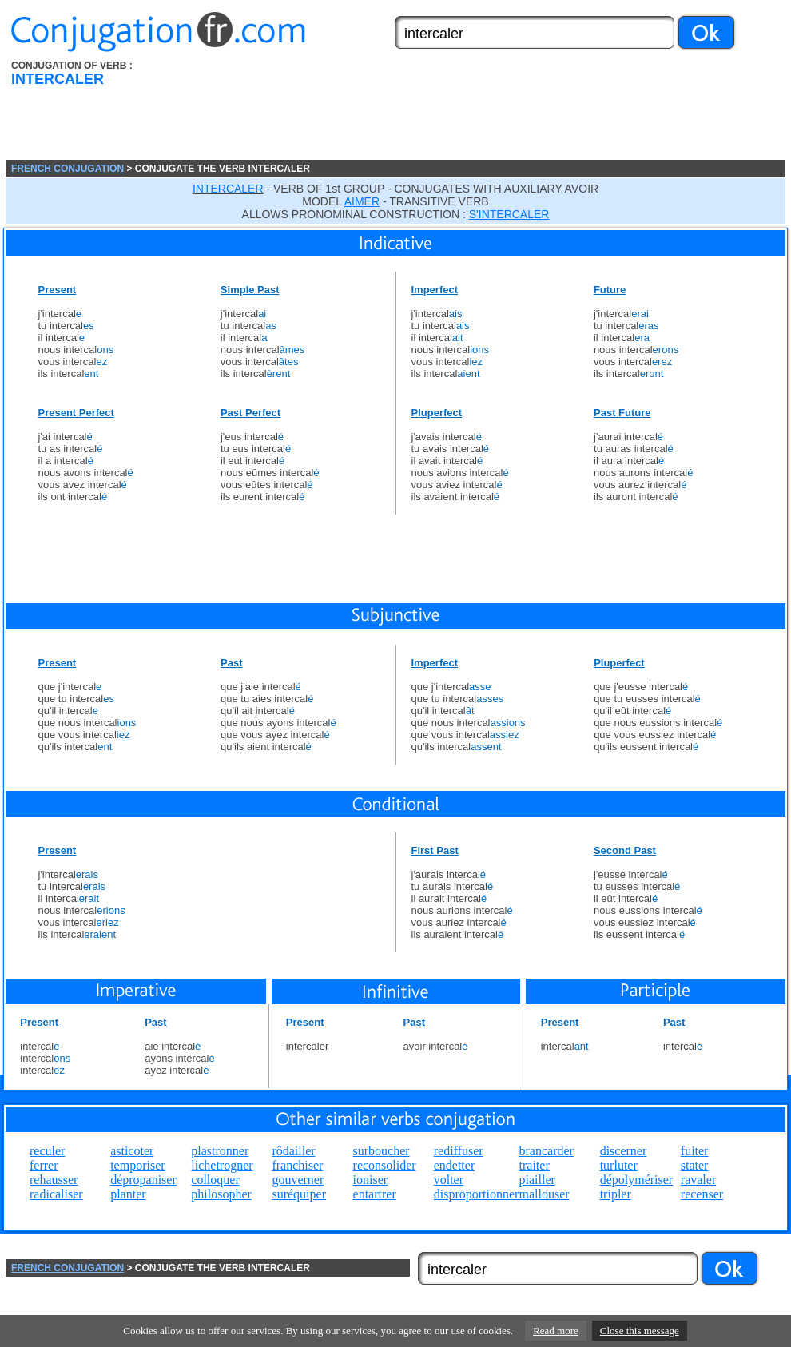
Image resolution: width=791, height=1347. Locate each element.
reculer (47, 1151)
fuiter (695, 1151)
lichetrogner (221, 1165)
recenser (702, 1194)
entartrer (374, 1194)
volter (448, 1179)
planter (127, 1194)
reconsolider (384, 1165)
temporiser (137, 1165)
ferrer (44, 1165)
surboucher (381, 1151)
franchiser (297, 1165)
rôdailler (293, 1151)
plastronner (219, 1151)
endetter (454, 1165)
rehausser (54, 1179)
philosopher (221, 1194)
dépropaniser (143, 1179)
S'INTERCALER (509, 214)
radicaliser (56, 1194)
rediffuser (458, 1151)
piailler (537, 1179)
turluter (619, 1165)
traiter (534, 1165)
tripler (615, 1194)
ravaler (698, 1179)
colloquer (215, 1179)
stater (695, 1165)
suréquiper (299, 1194)
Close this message (639, 1331)
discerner (623, 1151)
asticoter (131, 1151)
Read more (555, 1331)
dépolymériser (637, 1179)
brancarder (546, 1151)
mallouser (544, 1194)
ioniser (370, 1179)
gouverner (298, 1179)
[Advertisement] (259, 110)
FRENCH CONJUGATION (67, 168)
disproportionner (476, 1194)
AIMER (362, 201)
